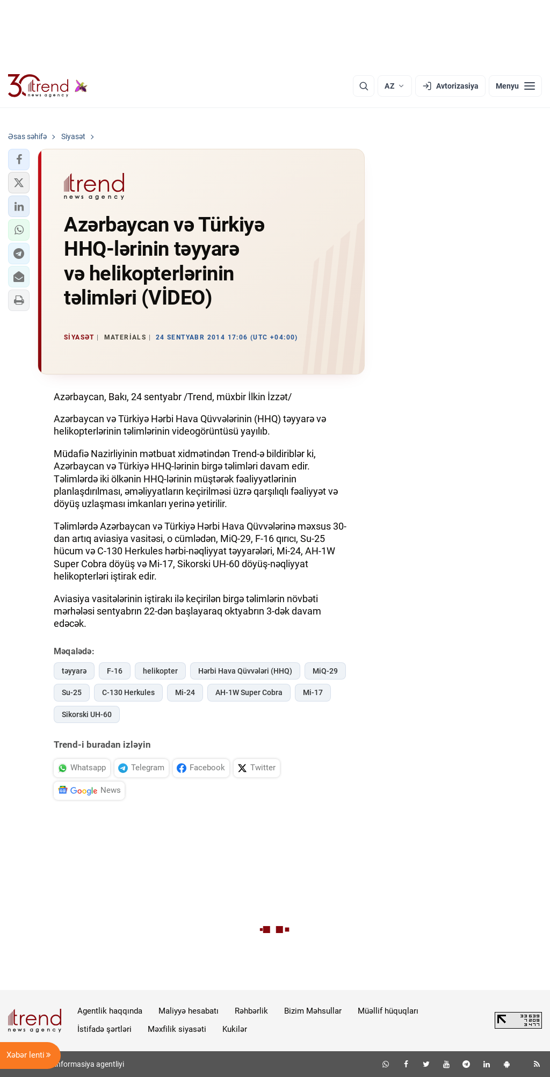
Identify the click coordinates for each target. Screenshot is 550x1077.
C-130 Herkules (128, 692)
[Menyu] (515, 86)
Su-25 (72, 692)
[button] (19, 159)
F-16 (114, 671)
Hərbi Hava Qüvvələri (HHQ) (245, 671)
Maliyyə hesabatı (188, 1011)
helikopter (160, 671)
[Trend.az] (48, 86)
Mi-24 (185, 692)
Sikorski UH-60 (87, 714)
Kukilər (234, 1029)
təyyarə (74, 671)
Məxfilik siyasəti (177, 1029)
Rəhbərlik (251, 1011)
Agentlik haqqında (109, 1011)
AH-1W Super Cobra (249, 692)
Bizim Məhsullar (313, 1011)
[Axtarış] (363, 86)
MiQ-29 (325, 671)
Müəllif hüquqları (388, 1011)
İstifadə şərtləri (104, 1029)
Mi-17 (313, 692)
